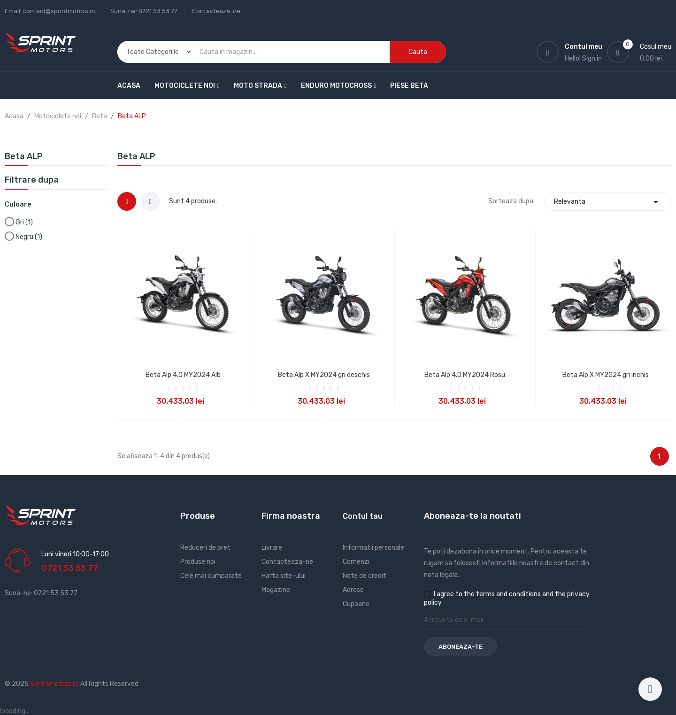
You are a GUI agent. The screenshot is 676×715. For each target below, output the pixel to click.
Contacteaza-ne (216, 11)
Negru (28, 237)
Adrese (353, 590)
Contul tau (363, 516)
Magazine (275, 590)
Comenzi (356, 562)
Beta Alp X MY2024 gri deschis (324, 375)
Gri (24, 222)
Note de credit (364, 576)
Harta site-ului (283, 576)
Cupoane (356, 604)
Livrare (271, 548)
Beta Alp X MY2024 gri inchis (605, 375)
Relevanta (607, 201)
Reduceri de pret (205, 548)
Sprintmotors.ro (55, 684)
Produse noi (197, 562)
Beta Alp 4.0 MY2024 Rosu (464, 375)
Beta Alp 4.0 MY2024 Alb (183, 375)
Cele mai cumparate (211, 576)
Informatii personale (373, 548)
